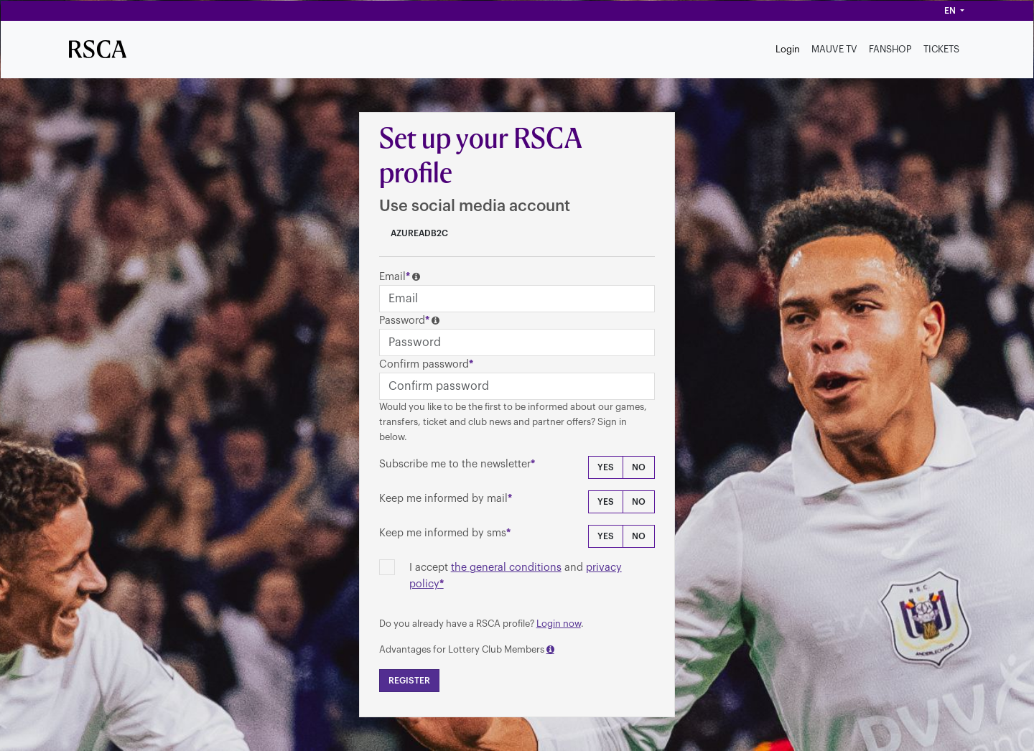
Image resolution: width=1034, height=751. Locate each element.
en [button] (951, 10)
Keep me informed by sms (442, 533)
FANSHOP (890, 49)
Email (392, 276)
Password (402, 320)
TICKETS (941, 49)
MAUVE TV (834, 49)
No (639, 467)
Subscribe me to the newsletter (455, 464)
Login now (558, 623)
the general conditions (506, 567)
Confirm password (424, 364)
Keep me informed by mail (443, 498)
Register (409, 680)
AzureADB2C (418, 233)
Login (788, 49)
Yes (605, 467)
